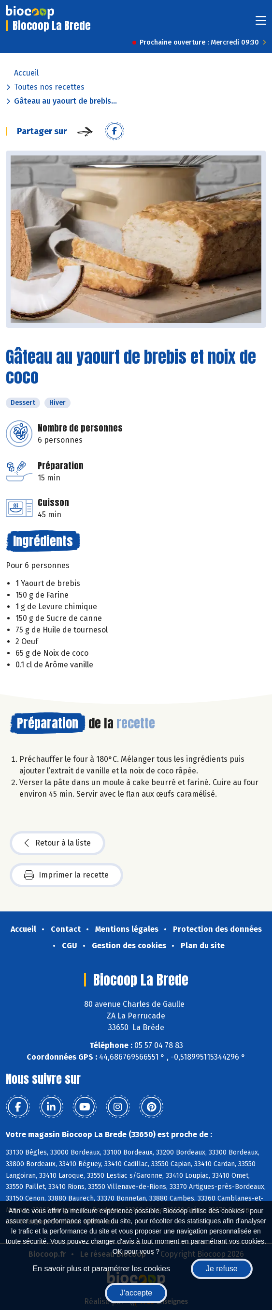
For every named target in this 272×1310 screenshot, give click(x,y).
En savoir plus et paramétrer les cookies (101, 1268)
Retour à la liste (57, 843)
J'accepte (136, 1293)
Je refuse (222, 1268)
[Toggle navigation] (261, 23)
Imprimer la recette (66, 875)
